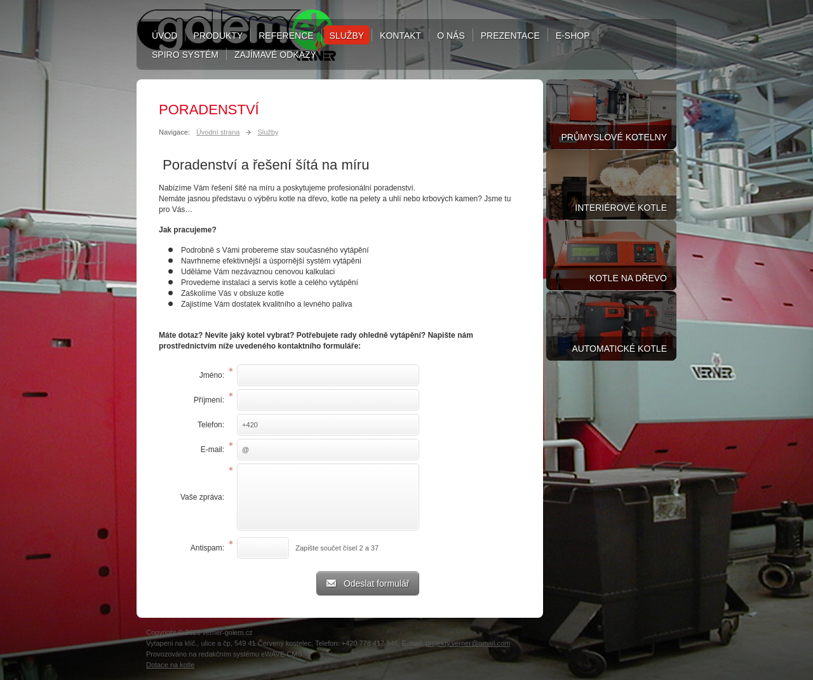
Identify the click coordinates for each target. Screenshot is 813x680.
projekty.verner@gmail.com (468, 643)
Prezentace (510, 35)
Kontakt (400, 35)
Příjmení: (209, 400)
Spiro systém (185, 55)
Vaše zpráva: (202, 497)
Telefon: (211, 424)
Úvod (164, 35)
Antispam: (207, 547)
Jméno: (211, 375)
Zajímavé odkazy (275, 55)
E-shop (573, 35)
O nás (451, 35)
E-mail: (212, 449)
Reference (286, 35)
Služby (347, 35)
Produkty (218, 35)
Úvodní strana (217, 132)
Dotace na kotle (170, 665)
